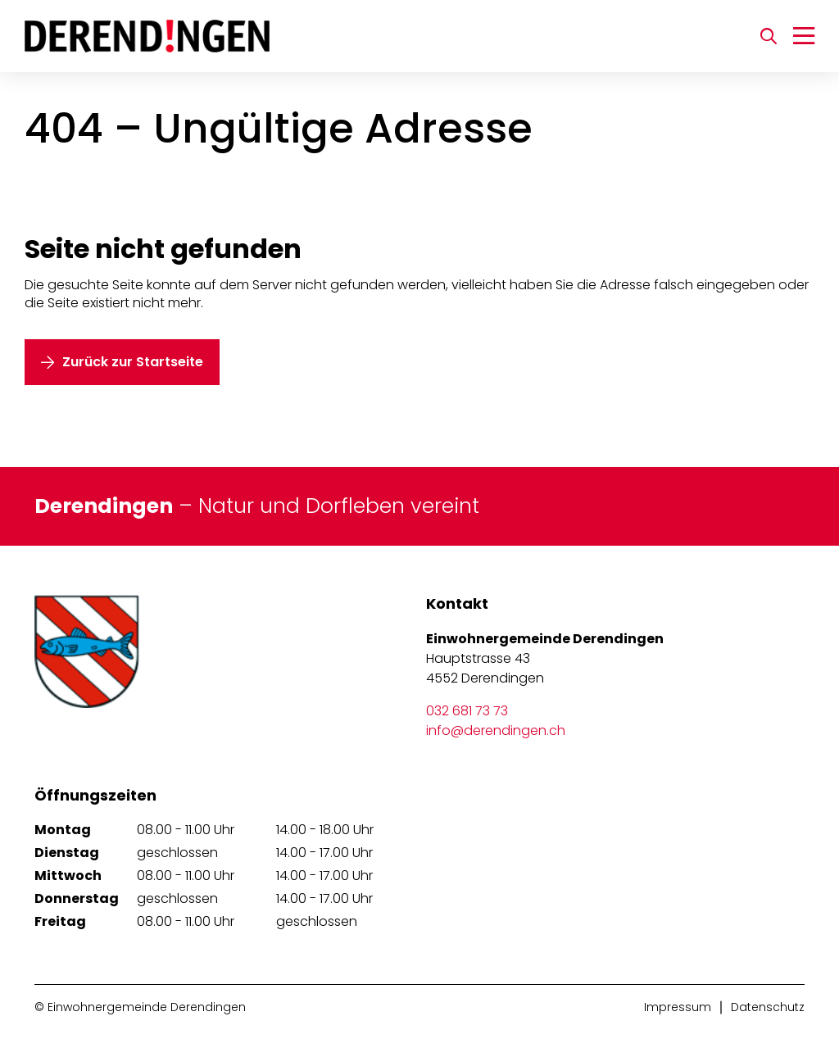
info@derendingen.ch (495, 730)
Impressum (677, 1007)
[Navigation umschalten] (803, 36)
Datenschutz (768, 1007)
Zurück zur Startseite (132, 361)
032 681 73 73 (467, 710)
